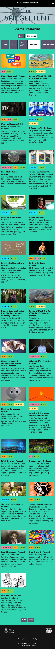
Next (31, 620)
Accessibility (32, 639)
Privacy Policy (22, 639)
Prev (24, 620)
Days (21, 36)
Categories (31, 36)
